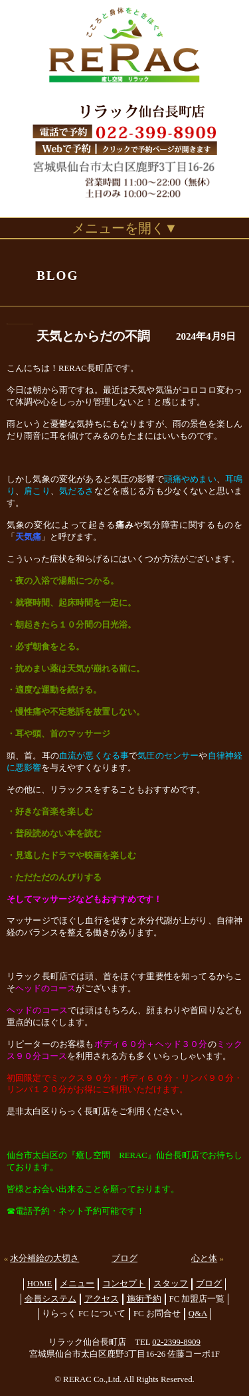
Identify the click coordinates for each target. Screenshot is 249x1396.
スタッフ (170, 1283)
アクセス (101, 1299)
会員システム (50, 1299)
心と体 (204, 1258)
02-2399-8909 (176, 1342)
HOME (39, 1283)
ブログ (124, 1258)
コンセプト (123, 1283)
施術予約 (144, 1299)
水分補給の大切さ (44, 1258)
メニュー (77, 1283)
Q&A (198, 1313)
